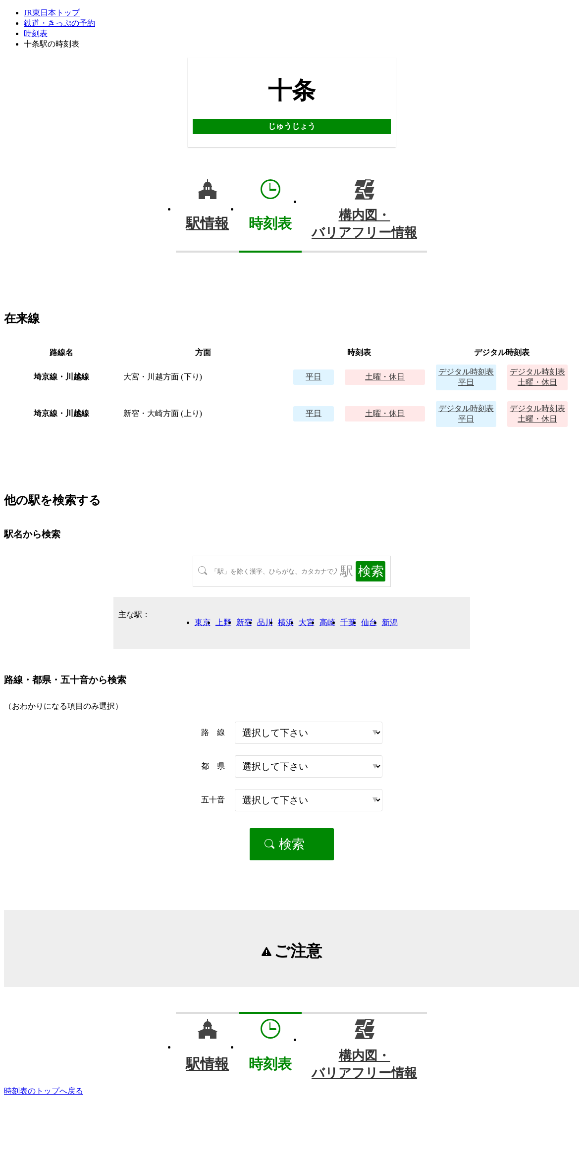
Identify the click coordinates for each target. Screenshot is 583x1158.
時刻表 (36, 33)
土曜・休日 (385, 376)
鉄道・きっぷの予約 (59, 23)
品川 (265, 622)
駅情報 (207, 223)
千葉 (348, 622)
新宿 (244, 622)
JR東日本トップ (52, 12)
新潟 (390, 622)
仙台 (369, 622)
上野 (223, 622)
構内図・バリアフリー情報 (364, 224)
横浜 (286, 622)
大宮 (307, 622)
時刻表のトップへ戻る (43, 1091)
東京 (203, 622)
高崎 (327, 622)
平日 (313, 376)
